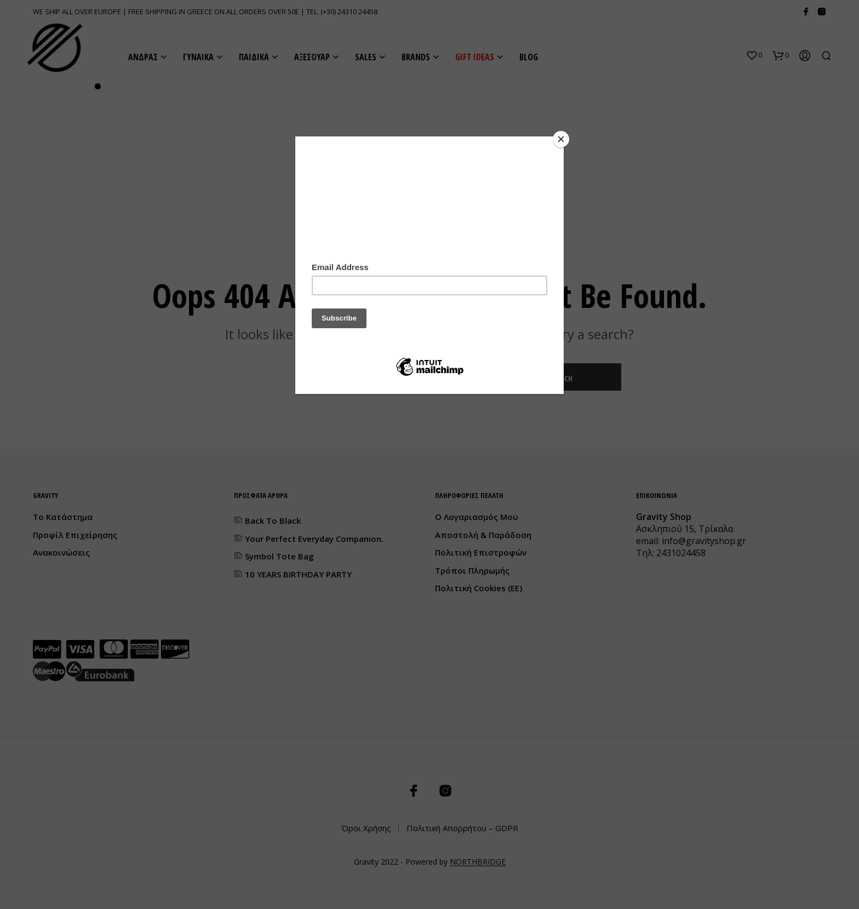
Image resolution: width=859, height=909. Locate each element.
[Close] (561, 139)
